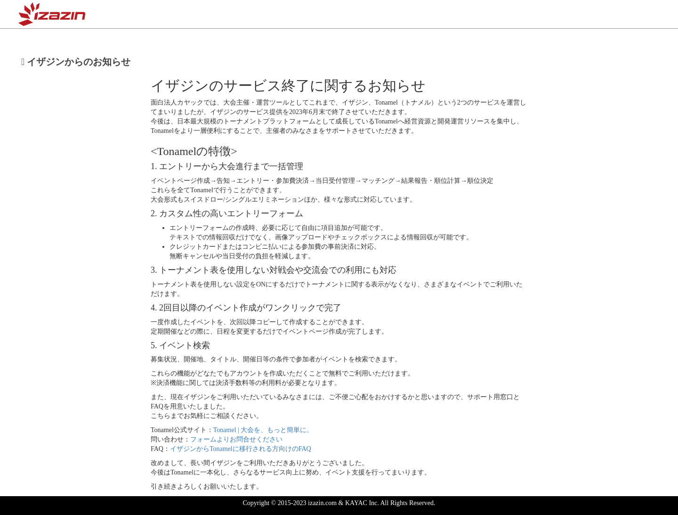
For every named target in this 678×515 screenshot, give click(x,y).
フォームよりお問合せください (236, 439)
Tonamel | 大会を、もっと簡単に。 (263, 429)
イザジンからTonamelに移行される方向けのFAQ (240, 448)
